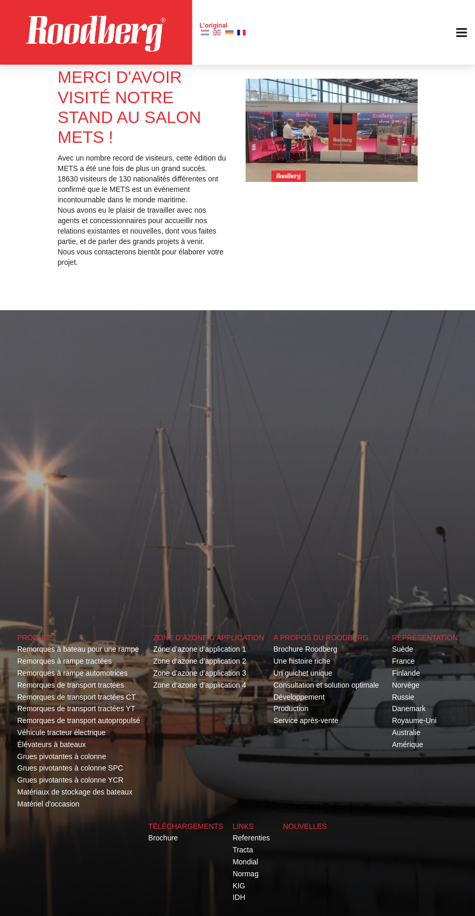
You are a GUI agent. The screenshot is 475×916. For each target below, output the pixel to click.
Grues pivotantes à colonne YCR (70, 780)
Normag (246, 874)
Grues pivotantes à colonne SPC (70, 768)
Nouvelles (305, 826)
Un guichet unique (302, 673)
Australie (406, 732)
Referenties (251, 838)
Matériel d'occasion (48, 804)
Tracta (243, 850)
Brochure (163, 838)
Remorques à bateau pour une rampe (78, 649)
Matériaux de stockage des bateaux (74, 792)
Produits (36, 637)
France (403, 661)
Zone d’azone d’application (208, 637)
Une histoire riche (301, 661)
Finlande (406, 673)
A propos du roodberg (320, 637)
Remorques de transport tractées (70, 685)
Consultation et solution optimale (326, 685)
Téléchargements (185, 826)
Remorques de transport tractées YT (76, 708)
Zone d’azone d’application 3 (199, 673)
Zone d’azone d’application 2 (199, 661)
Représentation (425, 637)
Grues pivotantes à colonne (61, 756)
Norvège (406, 685)
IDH (239, 897)
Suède (402, 649)
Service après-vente (305, 720)
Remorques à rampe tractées (64, 661)
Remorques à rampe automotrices (72, 673)
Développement (298, 697)
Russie (403, 697)
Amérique (407, 744)
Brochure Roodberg (305, 649)
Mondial (245, 862)
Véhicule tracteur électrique (61, 732)
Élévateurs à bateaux (51, 744)
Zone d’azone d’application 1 (199, 649)
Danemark (409, 708)
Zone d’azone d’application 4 (199, 685)
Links (243, 826)
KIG (239, 886)
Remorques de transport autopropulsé (78, 720)
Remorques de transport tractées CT (76, 697)
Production (290, 708)
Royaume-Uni (414, 720)
